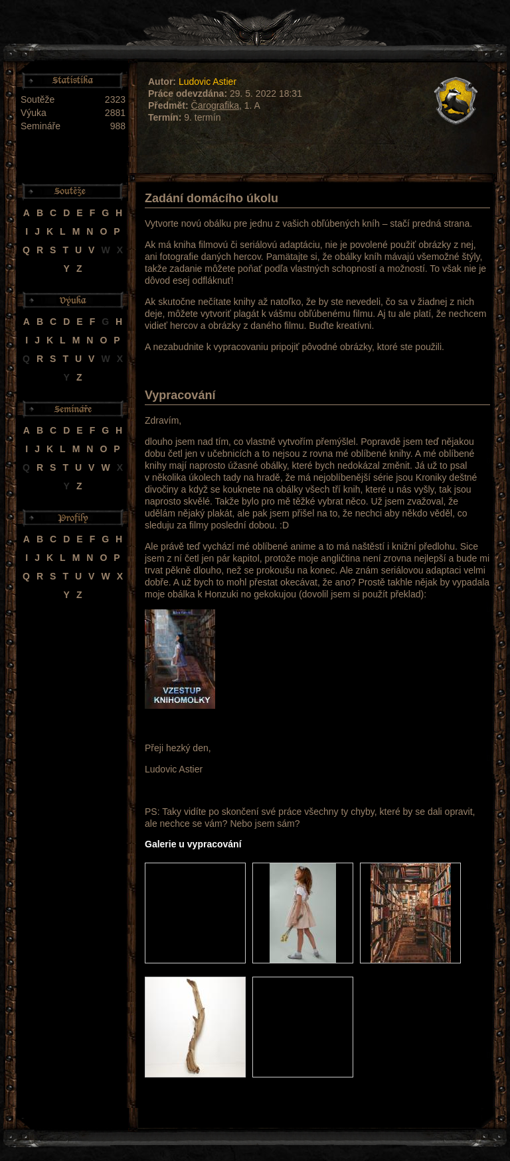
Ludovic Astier (207, 81)
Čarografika (215, 105)
